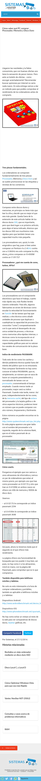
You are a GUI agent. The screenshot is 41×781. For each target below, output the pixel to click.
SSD (15, 222)
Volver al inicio (8, 748)
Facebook (22, 20)
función (8, 313)
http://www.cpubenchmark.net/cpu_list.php (21, 421)
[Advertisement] (18, 49)
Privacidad (31, 771)
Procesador (7, 179)
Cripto (4, 20)
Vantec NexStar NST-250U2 (17, 698)
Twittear (28, 633)
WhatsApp (15, 20)
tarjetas (11, 623)
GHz (29, 248)
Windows (35, 20)
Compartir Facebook (12, 633)
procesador (7, 383)
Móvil (8, 20)
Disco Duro (27, 179)
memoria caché (14, 398)
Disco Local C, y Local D (15, 667)
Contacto (23, 771)
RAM (7, 729)
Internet (28, 20)
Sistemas (20, 6)
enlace (34, 398)
